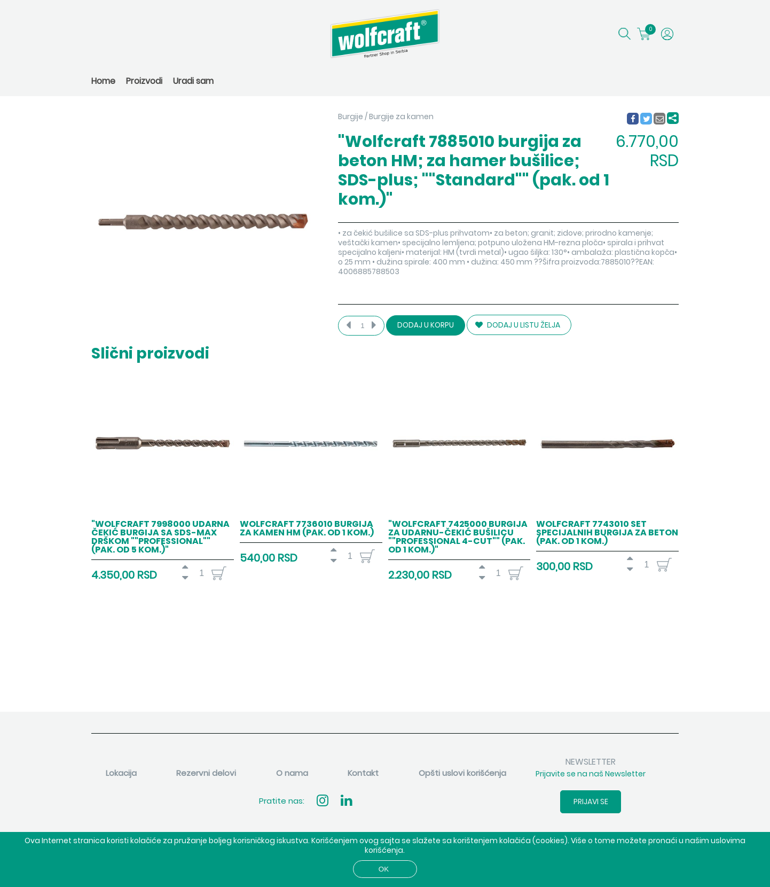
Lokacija (121, 773)
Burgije (350, 116)
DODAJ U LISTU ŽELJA (517, 325)
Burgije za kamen (401, 116)
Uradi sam (193, 81)
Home (103, 81)
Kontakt (363, 773)
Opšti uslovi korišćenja (462, 773)
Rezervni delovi (206, 773)
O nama (292, 773)
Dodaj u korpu (425, 325)
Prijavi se (590, 801)
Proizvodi (144, 81)
